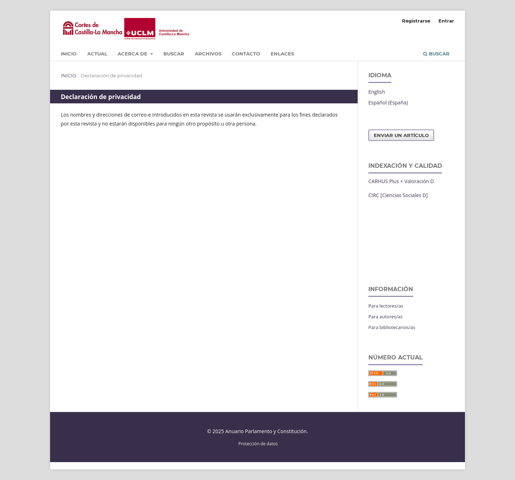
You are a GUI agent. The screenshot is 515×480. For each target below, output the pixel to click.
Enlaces (282, 54)
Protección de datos (258, 443)
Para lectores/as (385, 306)
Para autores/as (385, 316)
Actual (97, 54)
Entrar (446, 21)
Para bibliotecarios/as (391, 327)
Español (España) (388, 102)
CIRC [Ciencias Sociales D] (398, 195)
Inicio (69, 54)
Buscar (173, 54)
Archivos (208, 54)
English (376, 91)
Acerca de (133, 54)
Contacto (246, 54)
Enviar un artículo (401, 135)
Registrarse (416, 21)
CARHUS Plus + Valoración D (401, 181)
